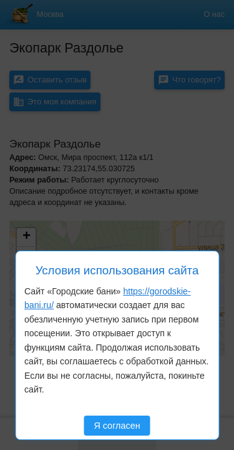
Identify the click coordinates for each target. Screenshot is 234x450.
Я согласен (117, 426)
